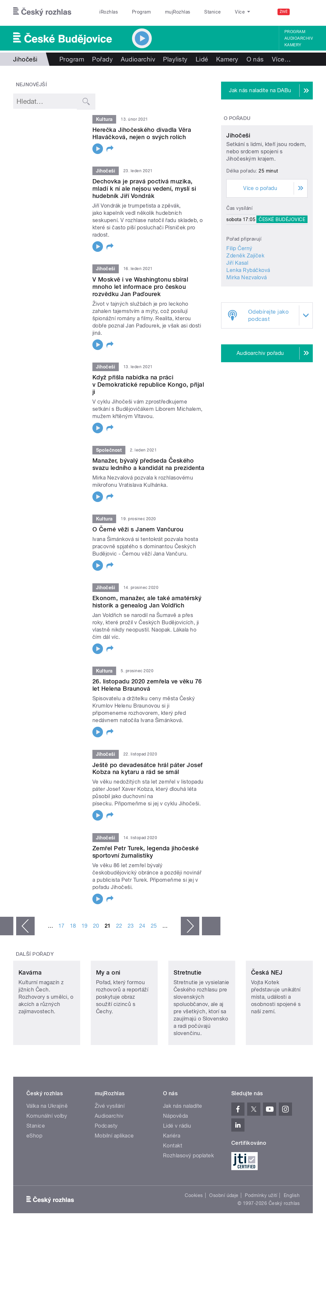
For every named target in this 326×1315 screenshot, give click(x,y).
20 (96, 934)
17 (61, 934)
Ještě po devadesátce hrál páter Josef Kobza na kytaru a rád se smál (147, 777)
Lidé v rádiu (177, 1166)
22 (119, 934)
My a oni (108, 1012)
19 (85, 934)
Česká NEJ (266, 1012)
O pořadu (237, 118)
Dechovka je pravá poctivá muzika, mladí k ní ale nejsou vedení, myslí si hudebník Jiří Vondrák (144, 197)
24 (142, 934)
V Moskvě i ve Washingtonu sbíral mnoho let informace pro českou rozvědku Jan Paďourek (140, 295)
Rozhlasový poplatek (188, 1195)
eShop (34, 1176)
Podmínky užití (261, 1235)
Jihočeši (238, 180)
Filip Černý (239, 294)
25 (154, 934)
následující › (190, 934)
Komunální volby (46, 1156)
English (292, 1235)
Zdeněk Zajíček (245, 301)
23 (131, 934)
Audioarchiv (298, 38)
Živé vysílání (109, 1146)
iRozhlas (108, 12)
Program (141, 12)
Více (281, 59)
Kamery (293, 45)
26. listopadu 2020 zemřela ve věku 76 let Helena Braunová (147, 693)
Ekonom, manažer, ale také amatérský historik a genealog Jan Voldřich (147, 610)
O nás (255, 59)
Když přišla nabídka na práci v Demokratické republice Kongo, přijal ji (148, 393)
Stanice (212, 12)
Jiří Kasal (237, 308)
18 (73, 934)
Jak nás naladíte (182, 1146)
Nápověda (175, 1156)
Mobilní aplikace (114, 1176)
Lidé (202, 59)
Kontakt (172, 1185)
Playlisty (175, 59)
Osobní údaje (224, 1235)
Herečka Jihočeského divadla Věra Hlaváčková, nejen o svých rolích (141, 133)
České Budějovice (282, 265)
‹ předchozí (25, 934)
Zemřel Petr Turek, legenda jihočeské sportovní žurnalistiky (145, 860)
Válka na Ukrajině (47, 1146)
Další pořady (35, 962)
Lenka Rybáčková (248, 316)
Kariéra (171, 1176)
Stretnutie (188, 1012)
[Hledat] (304, 12)
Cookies (194, 1235)
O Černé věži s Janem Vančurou (137, 537)
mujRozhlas (177, 12)
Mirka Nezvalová (246, 323)
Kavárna (30, 1012)
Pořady (102, 59)
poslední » (211, 934)
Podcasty (106, 1166)
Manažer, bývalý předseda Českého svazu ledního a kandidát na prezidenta (148, 472)
